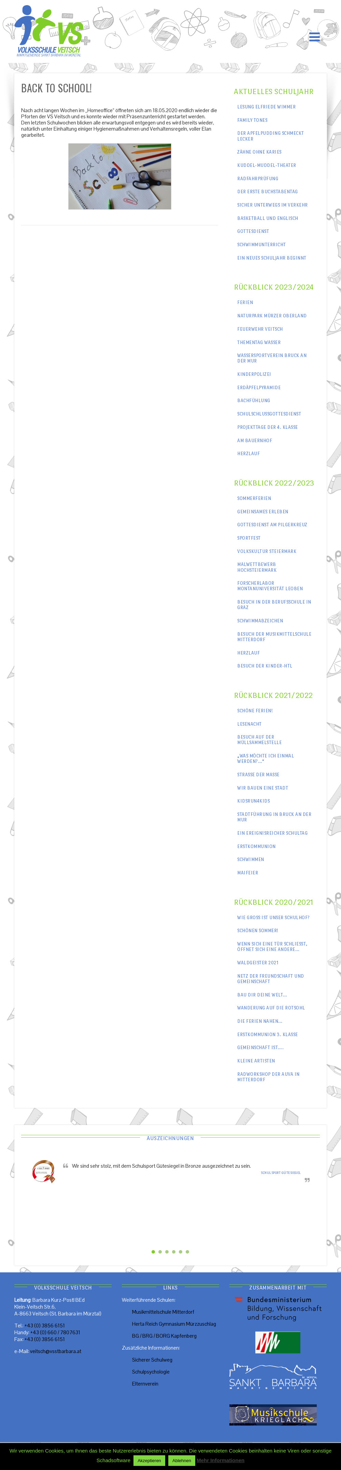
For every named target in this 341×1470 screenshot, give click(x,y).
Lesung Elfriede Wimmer (266, 106)
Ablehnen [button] (181, 1460)
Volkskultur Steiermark (266, 551)
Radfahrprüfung (257, 178)
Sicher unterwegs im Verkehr (272, 205)
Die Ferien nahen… (260, 1021)
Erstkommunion (256, 846)
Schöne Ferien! (255, 710)
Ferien (245, 302)
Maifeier (247, 872)
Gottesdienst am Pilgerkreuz (272, 524)
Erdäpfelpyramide (259, 387)
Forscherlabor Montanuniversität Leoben (270, 586)
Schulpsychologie (151, 1371)
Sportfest (249, 538)
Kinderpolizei (254, 374)
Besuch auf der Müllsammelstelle (259, 739)
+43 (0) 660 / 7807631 (55, 1332)
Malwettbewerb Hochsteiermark (256, 567)
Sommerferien (254, 498)
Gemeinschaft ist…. (260, 1047)
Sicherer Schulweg (152, 1359)
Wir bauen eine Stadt (262, 788)
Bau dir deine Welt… (262, 994)
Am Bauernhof (254, 440)
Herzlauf (248, 453)
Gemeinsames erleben (262, 511)
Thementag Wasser (259, 342)
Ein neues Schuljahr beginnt (272, 258)
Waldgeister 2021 (257, 962)
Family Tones (252, 120)
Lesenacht (249, 724)
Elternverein (145, 1383)
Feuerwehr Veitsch (260, 329)
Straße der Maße (258, 774)
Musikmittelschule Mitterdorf (163, 1312)
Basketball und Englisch (267, 218)
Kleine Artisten (256, 1060)
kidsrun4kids (253, 801)
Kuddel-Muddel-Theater (266, 165)
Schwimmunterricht (261, 244)
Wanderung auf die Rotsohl (271, 1007)
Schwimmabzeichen (260, 620)
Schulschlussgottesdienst (269, 413)
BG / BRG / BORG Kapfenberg (164, 1336)
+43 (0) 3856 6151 (45, 1325)
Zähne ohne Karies (259, 152)
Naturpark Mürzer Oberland (272, 315)
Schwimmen (250, 859)
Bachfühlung (253, 400)
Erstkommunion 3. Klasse (267, 1034)
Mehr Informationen (220, 1460)
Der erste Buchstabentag (267, 191)
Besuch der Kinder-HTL (265, 665)
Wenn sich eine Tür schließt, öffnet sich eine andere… (272, 946)
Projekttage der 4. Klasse (267, 427)
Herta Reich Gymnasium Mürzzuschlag (174, 1324)
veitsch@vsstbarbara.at (55, 1351)
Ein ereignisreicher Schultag (272, 833)
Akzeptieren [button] (149, 1460)
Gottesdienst (253, 231)
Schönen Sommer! (258, 930)
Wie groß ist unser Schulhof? (273, 917)
